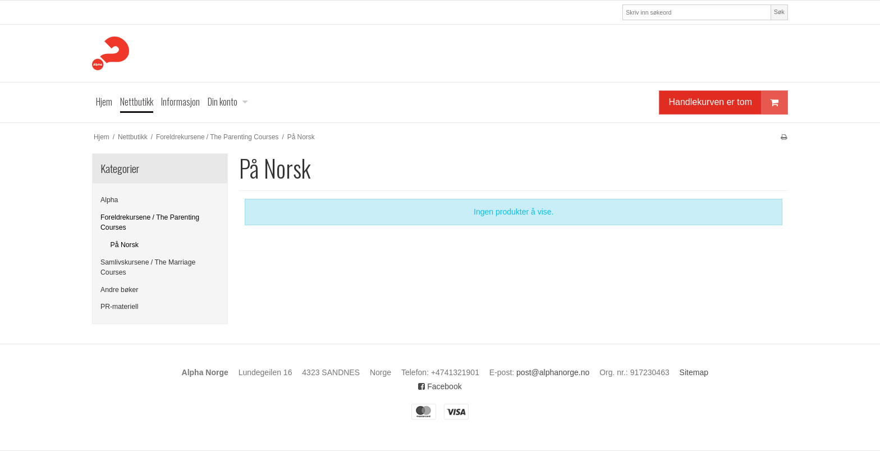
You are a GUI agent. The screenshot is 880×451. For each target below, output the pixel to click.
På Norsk (125, 245)
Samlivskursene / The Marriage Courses (147, 267)
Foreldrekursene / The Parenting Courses (149, 222)
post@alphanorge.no (552, 372)
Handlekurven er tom (727, 102)
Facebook (439, 386)
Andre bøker (119, 290)
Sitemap (694, 372)
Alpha (109, 200)
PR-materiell (119, 307)
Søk (779, 11)
